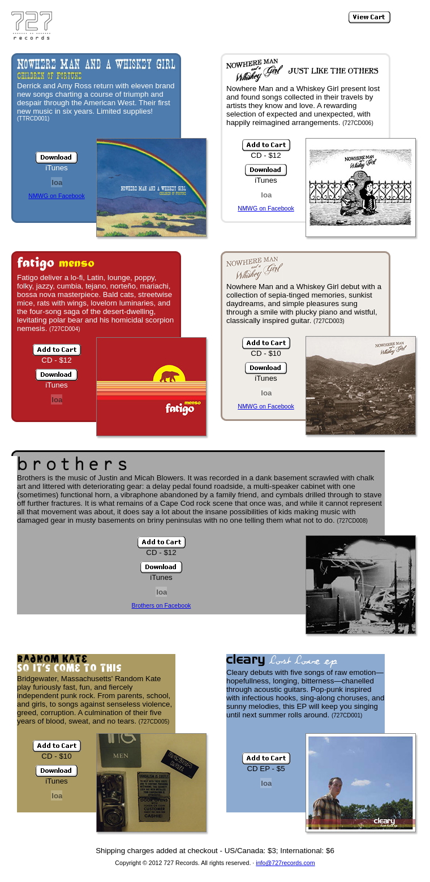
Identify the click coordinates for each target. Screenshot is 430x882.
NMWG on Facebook (56, 195)
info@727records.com (285, 862)
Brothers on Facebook (161, 605)
